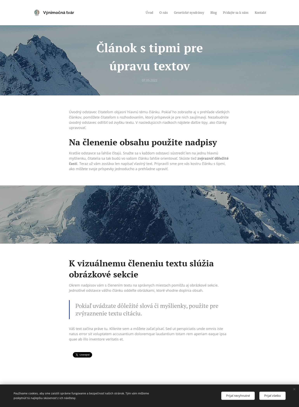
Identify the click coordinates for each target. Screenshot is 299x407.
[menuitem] (150, 12)
